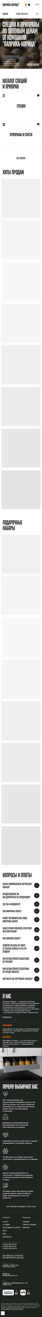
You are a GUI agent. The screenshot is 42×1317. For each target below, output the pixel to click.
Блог (5, 1231)
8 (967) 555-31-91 (9, 1246)
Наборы (26, 1227)
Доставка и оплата (11, 1228)
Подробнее (7, 1017)
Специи (26, 1222)
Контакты (7, 1237)
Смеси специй (29, 1225)
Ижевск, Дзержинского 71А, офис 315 (15, 1284)
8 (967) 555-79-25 (10, 1244)
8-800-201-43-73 (10, 1248)
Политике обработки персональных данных (12, 1309)
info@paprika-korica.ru (13, 1258)
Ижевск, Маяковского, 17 (10, 1275)
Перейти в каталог (33, 64)
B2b (4, 1234)
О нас (5, 1222)
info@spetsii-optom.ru (13, 1256)
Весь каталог (21, 158)
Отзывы (6, 1225)
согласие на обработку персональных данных (12, 1307)
